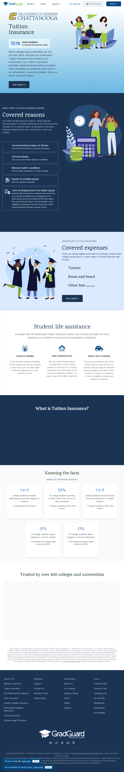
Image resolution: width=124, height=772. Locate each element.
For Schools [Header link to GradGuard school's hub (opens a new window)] (74, 4)
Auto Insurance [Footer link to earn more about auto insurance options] (11, 698)
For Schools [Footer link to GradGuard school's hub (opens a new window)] (69, 688)
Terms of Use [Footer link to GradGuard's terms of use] (100, 688)
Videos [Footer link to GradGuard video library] (67, 703)
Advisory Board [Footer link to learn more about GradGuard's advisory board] (71, 693)
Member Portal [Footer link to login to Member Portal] (41, 693)
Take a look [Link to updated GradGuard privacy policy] (38, 767)
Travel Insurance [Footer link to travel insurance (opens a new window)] (12, 715)
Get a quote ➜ (19, 84)
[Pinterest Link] (73, 742)
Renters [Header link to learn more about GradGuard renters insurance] (30, 4)
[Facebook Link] (50, 742)
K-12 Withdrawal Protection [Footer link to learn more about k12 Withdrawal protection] (16, 693)
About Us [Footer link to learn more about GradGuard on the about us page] (68, 683)
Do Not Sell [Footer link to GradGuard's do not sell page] (99, 698)
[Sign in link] (113, 3)
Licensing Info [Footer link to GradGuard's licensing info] (100, 693)
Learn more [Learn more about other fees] (90, 286)
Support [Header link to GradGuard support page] (56, 4)
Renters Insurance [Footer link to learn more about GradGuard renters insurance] (12, 683)
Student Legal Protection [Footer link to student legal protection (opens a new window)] (15, 720)
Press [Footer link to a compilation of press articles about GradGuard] (66, 698)
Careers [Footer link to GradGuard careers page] (67, 708)
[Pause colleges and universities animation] (119, 641)
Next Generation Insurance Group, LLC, (88, 753)
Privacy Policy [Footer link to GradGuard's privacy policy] (100, 683)
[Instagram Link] (56, 742)
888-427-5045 (30, 661)
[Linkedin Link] (68, 742)
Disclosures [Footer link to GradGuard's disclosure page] (99, 708)
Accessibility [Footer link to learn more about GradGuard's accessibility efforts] (99, 712)
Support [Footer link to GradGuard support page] (38, 683)
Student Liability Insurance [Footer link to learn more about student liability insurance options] (16, 703)
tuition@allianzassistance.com (71, 661)
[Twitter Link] (62, 742)
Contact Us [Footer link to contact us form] (39, 688)
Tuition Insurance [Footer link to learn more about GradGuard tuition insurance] (12, 688)
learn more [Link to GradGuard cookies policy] (26, 761)
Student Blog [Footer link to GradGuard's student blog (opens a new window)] (40, 698)
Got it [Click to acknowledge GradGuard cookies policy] (36, 761)
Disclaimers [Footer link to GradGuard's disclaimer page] (99, 703)
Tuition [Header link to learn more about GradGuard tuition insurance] (43, 4)
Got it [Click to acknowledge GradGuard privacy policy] (48, 767)
